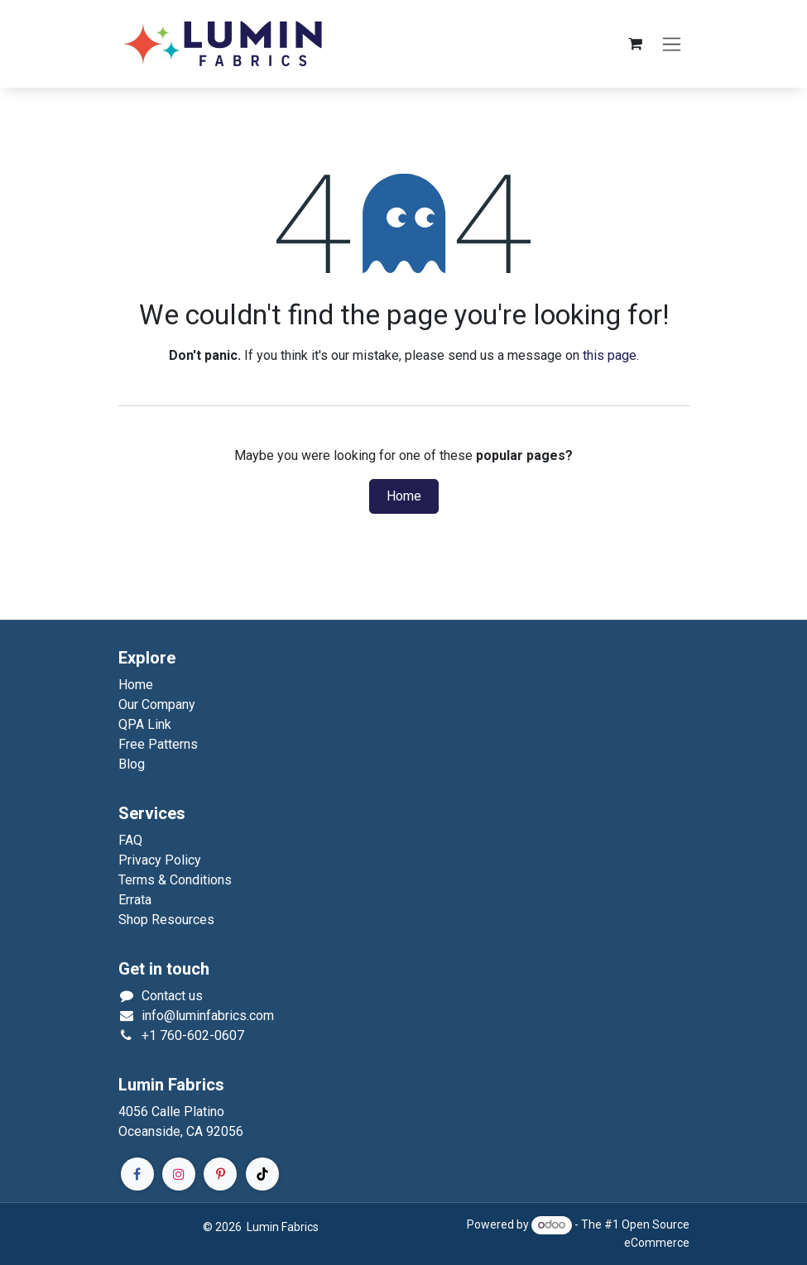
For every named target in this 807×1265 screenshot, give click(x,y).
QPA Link (144, 724)
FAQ (130, 840)
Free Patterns (158, 744)
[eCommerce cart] (635, 44)
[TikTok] (262, 1174)
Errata (134, 900)
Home (404, 496)
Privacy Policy (159, 860)
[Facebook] (137, 1174)
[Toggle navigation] (671, 44)
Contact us (172, 996)
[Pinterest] (220, 1174)
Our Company (156, 704)
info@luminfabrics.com (208, 1015)
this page (609, 355)
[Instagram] (178, 1174)
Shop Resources (166, 919)
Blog (131, 764)
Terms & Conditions (175, 880)
